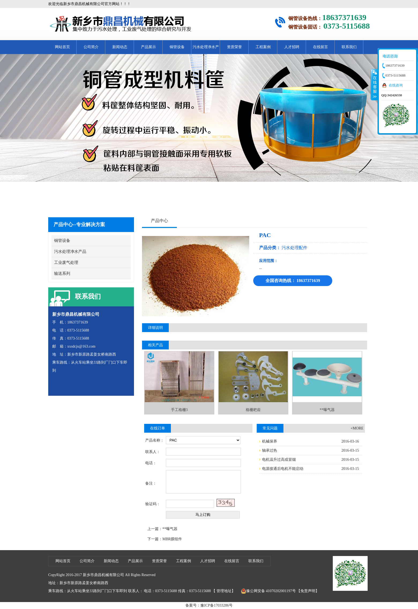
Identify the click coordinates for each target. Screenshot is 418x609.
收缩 (374, 84)
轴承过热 (269, 450)
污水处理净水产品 (206, 49)
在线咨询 (396, 85)
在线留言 (320, 47)
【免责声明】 (308, 591)
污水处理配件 (294, 247)
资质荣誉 (234, 47)
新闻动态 (119, 47)
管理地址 (224, 591)
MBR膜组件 (172, 539)
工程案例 (263, 47)
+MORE (356, 428)
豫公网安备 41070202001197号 (268, 591)
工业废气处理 (66, 262)
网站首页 (62, 47)
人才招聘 (291, 47)
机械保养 (269, 441)
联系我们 (349, 47)
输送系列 (62, 273)
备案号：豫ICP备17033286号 (209, 605)
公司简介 (91, 47)
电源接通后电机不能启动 (282, 469)
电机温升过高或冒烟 (279, 460)
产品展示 (148, 47)
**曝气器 (169, 529)
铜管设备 (177, 47)
